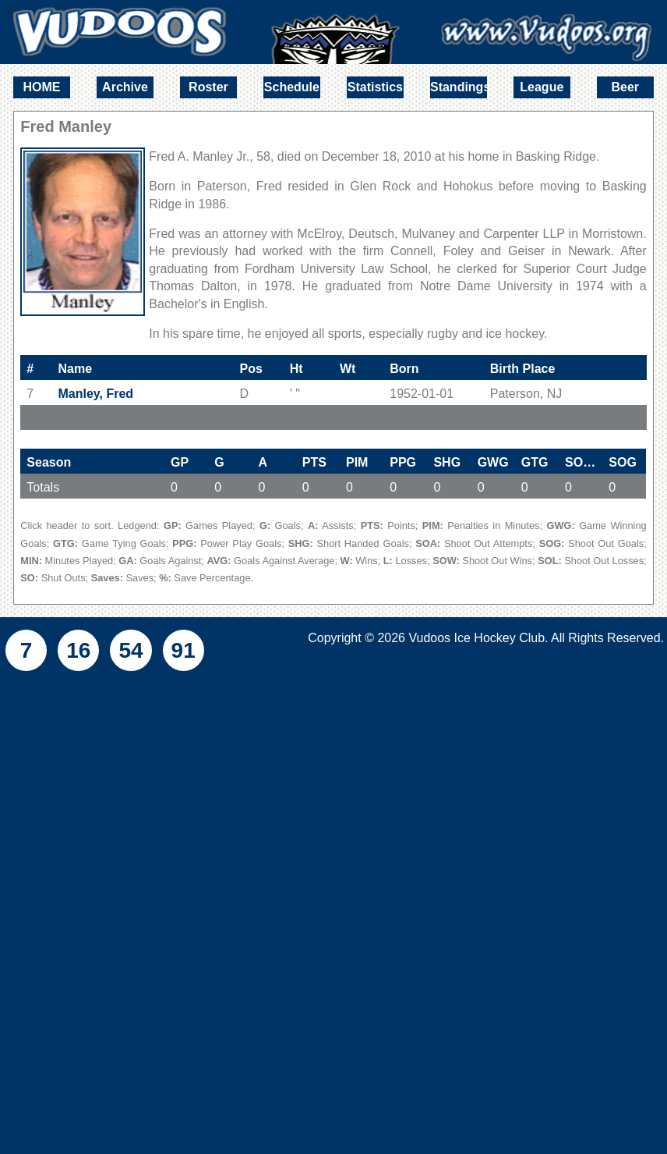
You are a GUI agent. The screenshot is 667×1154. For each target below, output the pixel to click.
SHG (447, 462)
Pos (250, 368)
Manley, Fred (96, 393)
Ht (296, 368)
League (541, 87)
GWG (493, 462)
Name (75, 368)
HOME (41, 87)
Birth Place (523, 368)
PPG (403, 462)
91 (183, 650)
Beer (625, 87)
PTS (314, 462)
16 (78, 650)
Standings (458, 87)
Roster (208, 87)
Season (48, 462)
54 (130, 650)
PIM (357, 462)
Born (404, 368)
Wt (347, 368)
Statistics (375, 87)
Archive (125, 87)
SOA (583, 462)
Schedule (291, 87)
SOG (623, 462)
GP (180, 462)
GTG (535, 462)
